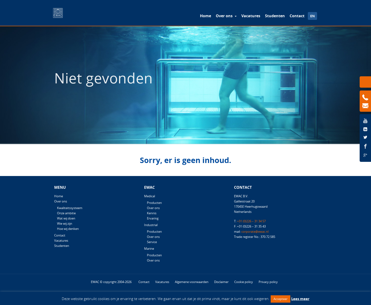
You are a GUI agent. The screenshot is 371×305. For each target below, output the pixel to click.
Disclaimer (221, 282)
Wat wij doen (66, 218)
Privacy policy (268, 282)
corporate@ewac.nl (255, 231)
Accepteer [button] (280, 299)
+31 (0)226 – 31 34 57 (251, 221)
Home (205, 15)
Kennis (151, 213)
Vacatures (250, 15)
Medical (149, 196)
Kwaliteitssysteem (69, 208)
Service (152, 242)
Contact (297, 15)
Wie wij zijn (64, 223)
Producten (154, 203)
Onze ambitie (66, 213)
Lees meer (300, 298)
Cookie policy (243, 282)
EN (312, 16)
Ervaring (153, 218)
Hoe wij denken (68, 229)
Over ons (225, 15)
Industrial (151, 225)
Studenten (275, 15)
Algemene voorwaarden (191, 282)
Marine (149, 248)
